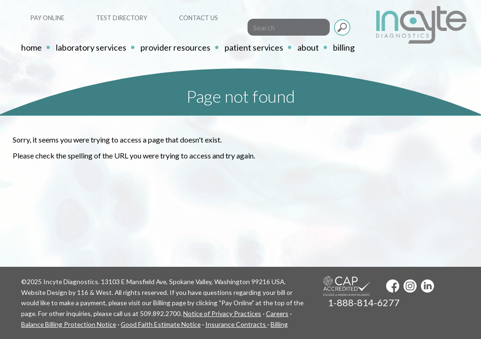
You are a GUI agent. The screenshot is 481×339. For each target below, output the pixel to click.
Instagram (410, 286)
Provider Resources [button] (175, 47)
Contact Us (198, 18)
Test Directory (121, 18)
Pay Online (47, 18)
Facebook (392, 286)
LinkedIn (427, 286)
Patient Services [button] (254, 47)
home (31, 47)
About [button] (308, 47)
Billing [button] (344, 47)
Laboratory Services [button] (91, 47)
